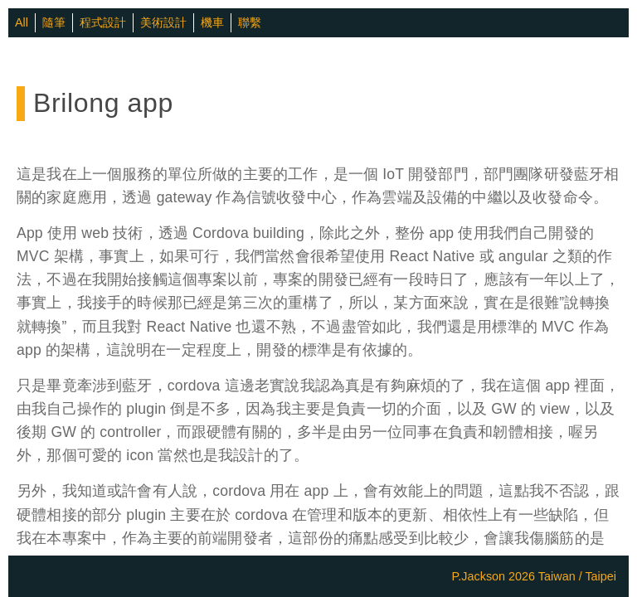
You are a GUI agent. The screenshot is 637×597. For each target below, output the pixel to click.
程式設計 (103, 22)
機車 (212, 22)
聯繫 (249, 22)
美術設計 (163, 22)
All (21, 22)
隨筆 (54, 22)
